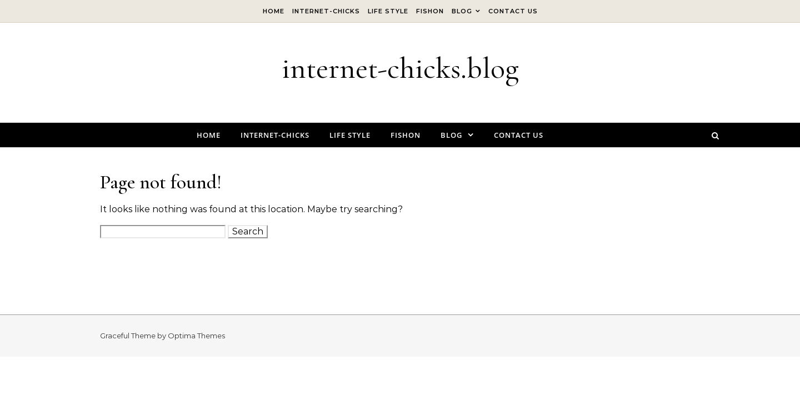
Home (273, 11)
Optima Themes (196, 335)
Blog (462, 11)
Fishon (430, 11)
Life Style (388, 11)
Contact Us (513, 11)
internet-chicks (326, 11)
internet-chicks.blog (400, 68)
